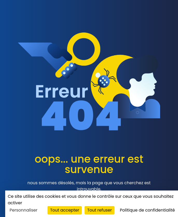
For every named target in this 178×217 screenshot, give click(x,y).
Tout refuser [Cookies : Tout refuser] (99, 210)
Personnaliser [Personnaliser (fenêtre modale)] (23, 210)
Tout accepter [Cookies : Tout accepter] (64, 210)
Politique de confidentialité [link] (147, 210)
